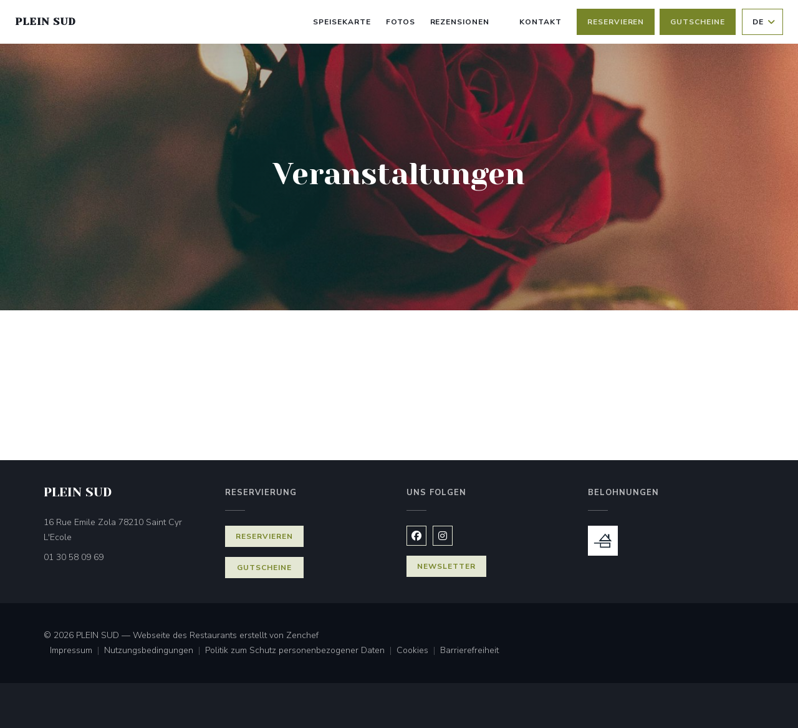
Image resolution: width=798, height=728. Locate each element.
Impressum (77, 651)
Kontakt (540, 22)
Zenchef (302, 635)
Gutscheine (697, 22)
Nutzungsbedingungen (154, 651)
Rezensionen (460, 22)
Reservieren (616, 22)
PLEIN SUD (45, 21)
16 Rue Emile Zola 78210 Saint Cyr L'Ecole (113, 529)
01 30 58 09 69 (73, 557)
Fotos (400, 22)
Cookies (418, 651)
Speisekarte (342, 22)
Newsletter (446, 566)
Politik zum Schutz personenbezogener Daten (301, 651)
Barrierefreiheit (469, 651)
